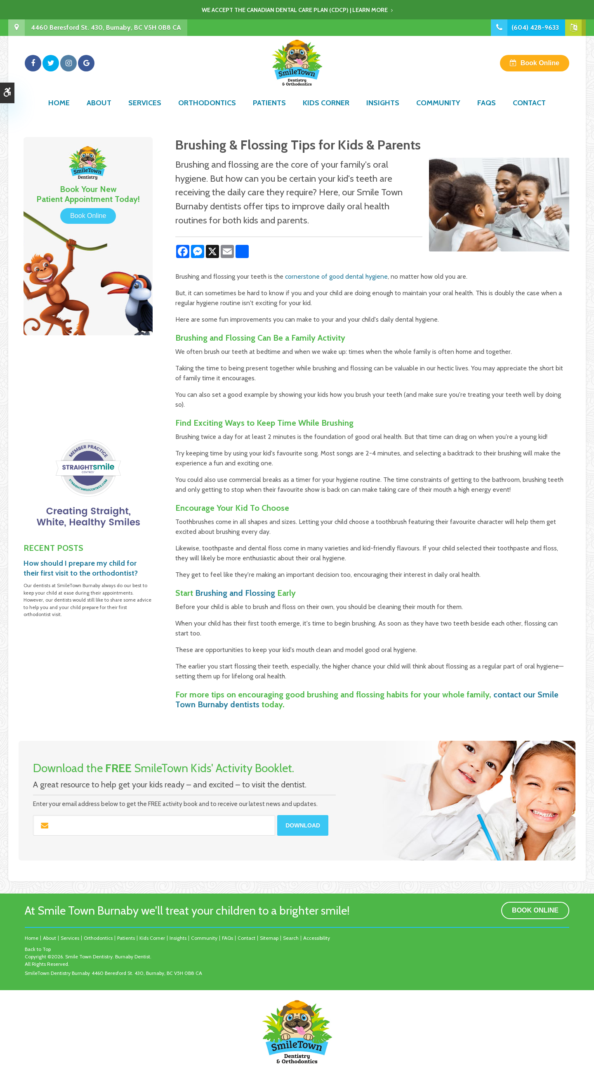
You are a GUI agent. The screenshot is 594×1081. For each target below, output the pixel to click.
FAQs (486, 114)
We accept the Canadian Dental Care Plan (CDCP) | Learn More (295, 10)
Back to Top (38, 949)
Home (59, 114)
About (99, 114)
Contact (529, 114)
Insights (382, 114)
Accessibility (316, 938)
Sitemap (269, 938)
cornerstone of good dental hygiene (336, 276)
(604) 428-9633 (535, 27)
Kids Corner (326, 114)
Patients (269, 114)
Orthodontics (207, 114)
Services (144, 114)
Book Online (540, 68)
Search (291, 938)
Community (438, 114)
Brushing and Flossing (235, 593)
